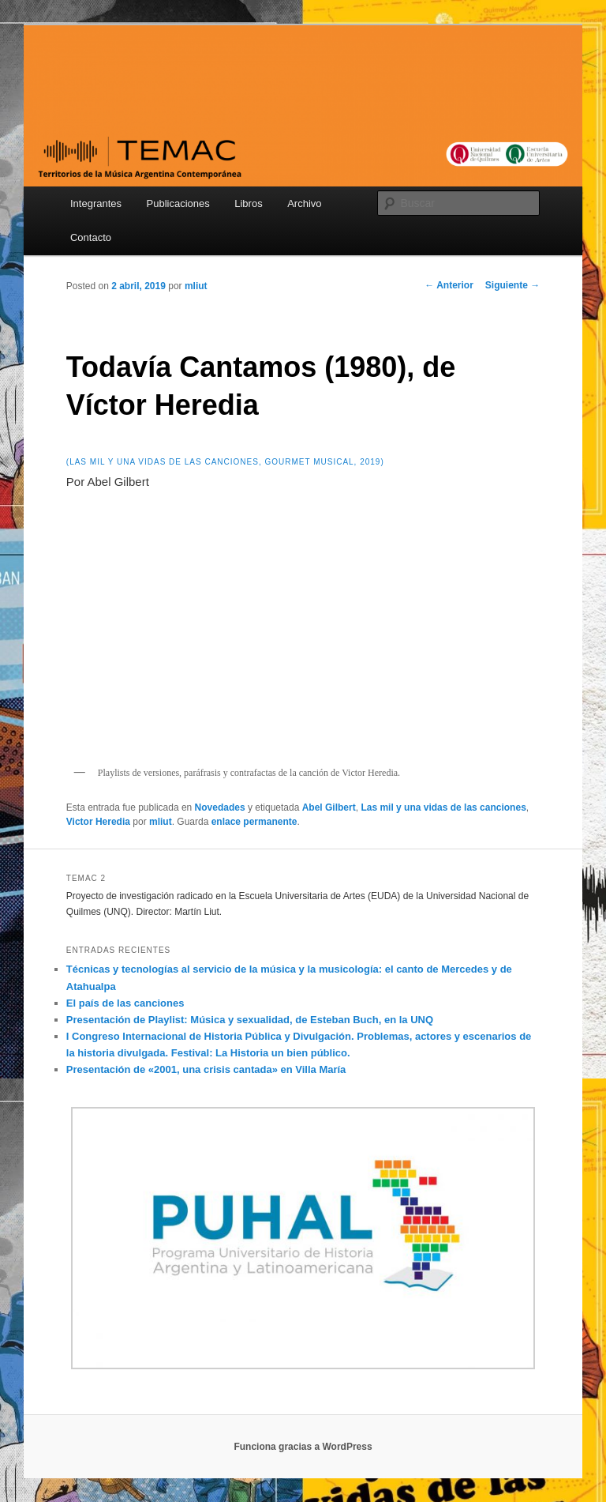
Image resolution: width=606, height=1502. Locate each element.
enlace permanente (254, 821)
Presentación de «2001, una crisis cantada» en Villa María (206, 1069)
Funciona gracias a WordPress (303, 1446)
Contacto (90, 237)
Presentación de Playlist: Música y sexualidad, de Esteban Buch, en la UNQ (249, 1020)
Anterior (449, 285)
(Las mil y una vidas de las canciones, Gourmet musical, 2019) (225, 461)
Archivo (304, 203)
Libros (248, 203)
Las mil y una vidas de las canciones (443, 807)
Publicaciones (178, 203)
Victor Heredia (98, 821)
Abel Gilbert (329, 807)
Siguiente (512, 285)
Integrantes (96, 203)
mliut (196, 286)
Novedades (220, 807)
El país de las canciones (125, 1003)
